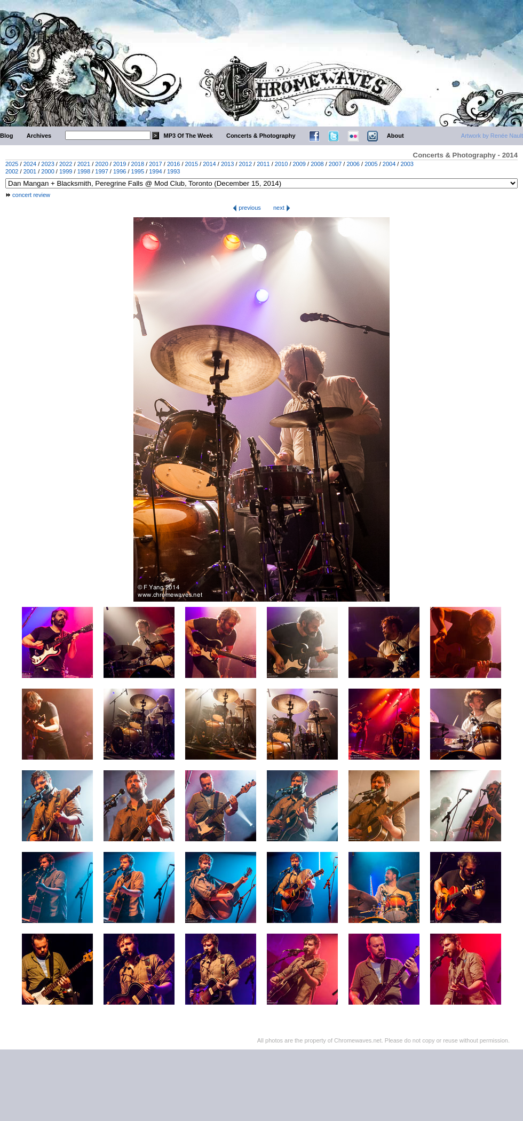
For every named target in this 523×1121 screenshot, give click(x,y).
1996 (119, 171)
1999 (65, 171)
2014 (209, 164)
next (281, 207)
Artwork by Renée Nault (492, 135)
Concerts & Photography (261, 135)
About (395, 135)
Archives (39, 135)
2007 (335, 164)
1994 (155, 171)
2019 (119, 164)
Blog (6, 135)
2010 (281, 164)
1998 (83, 171)
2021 (83, 164)
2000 (47, 171)
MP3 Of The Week (188, 135)
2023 (47, 164)
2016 (173, 164)
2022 (65, 164)
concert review (31, 195)
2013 (227, 164)
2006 (352, 164)
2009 (299, 164)
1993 (173, 171)
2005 (370, 164)
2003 (406, 164)
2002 (11, 171)
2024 (29, 164)
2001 (29, 171)
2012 (245, 164)
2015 (191, 164)
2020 (101, 164)
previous (247, 207)
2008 (317, 164)
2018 (137, 164)
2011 (263, 164)
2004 (389, 164)
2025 (11, 164)
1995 (137, 171)
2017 (155, 164)
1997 (101, 171)
